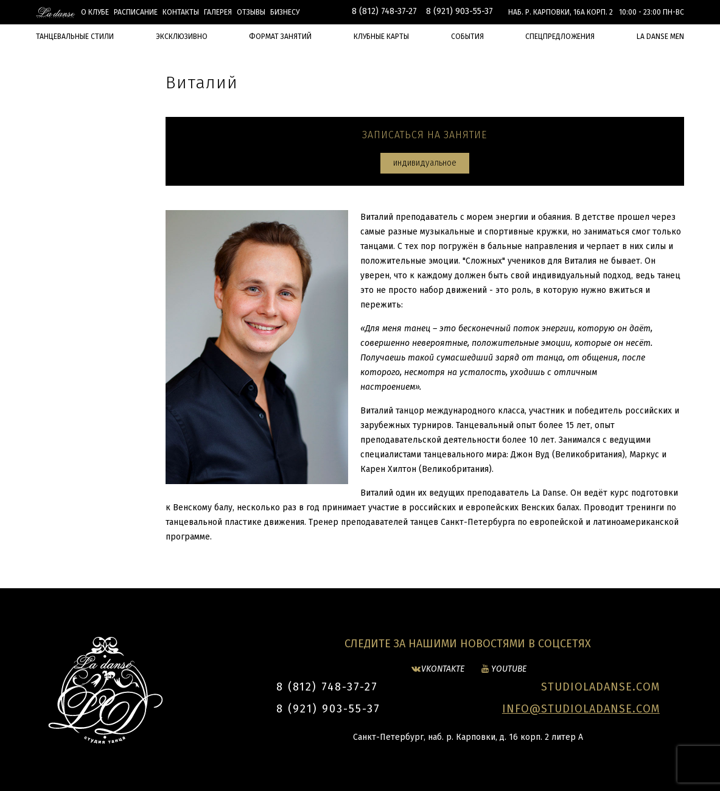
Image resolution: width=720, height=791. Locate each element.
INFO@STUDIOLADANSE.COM (581, 708)
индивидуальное (424, 163)
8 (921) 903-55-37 (459, 11)
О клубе (95, 12)
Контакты (181, 12)
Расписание (136, 12)
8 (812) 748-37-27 (384, 11)
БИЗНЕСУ (284, 12)
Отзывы (251, 12)
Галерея (218, 12)
